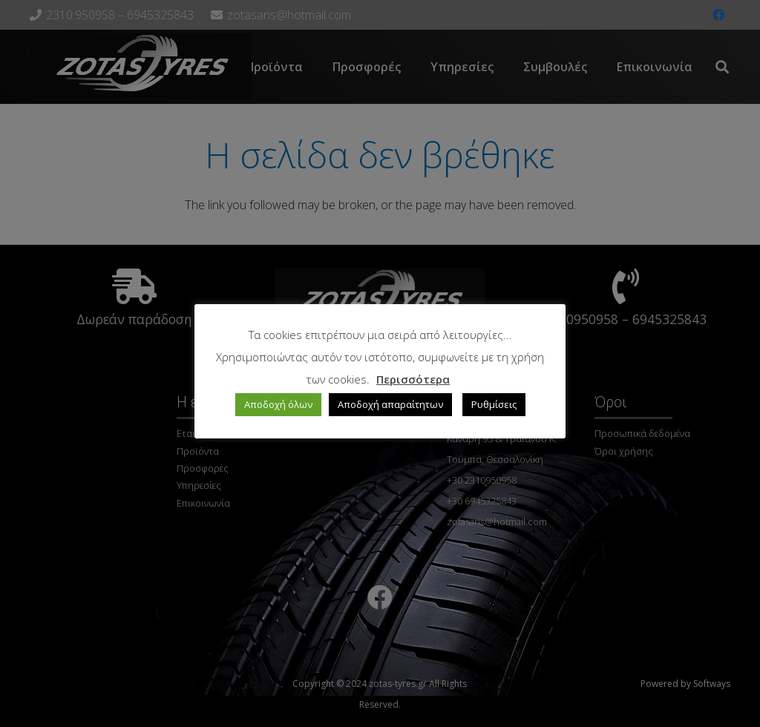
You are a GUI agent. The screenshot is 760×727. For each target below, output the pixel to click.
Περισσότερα (413, 379)
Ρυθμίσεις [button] (494, 404)
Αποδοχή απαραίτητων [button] (390, 404)
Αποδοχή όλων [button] (278, 404)
